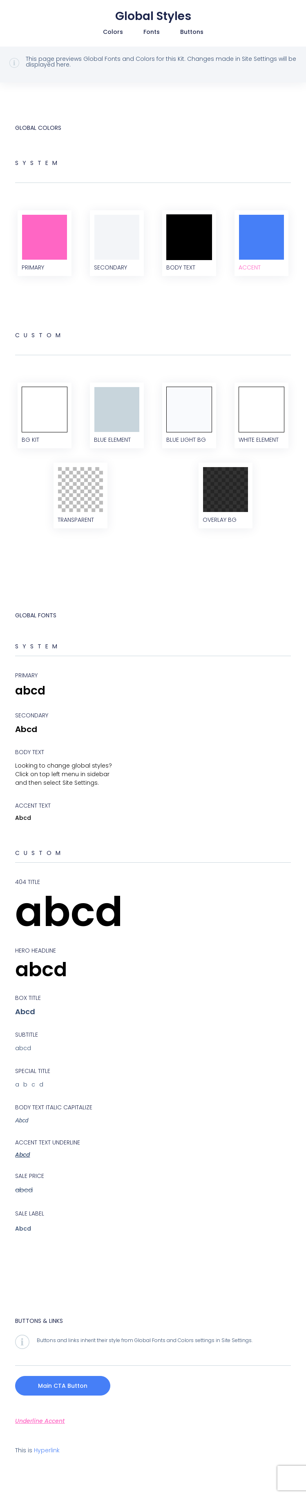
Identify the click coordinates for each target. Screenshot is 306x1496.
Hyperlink (47, 1450)
